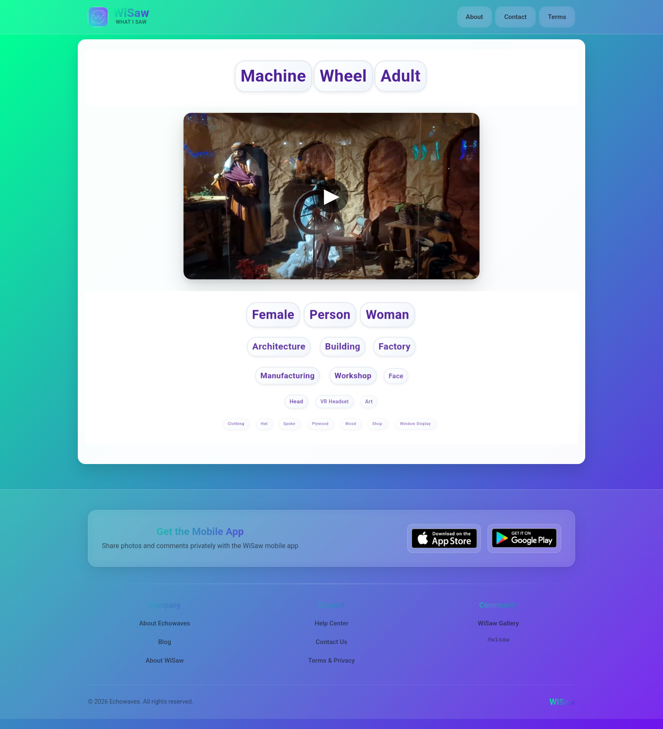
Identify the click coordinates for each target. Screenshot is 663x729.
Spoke (290, 423)
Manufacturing (287, 375)
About (474, 17)
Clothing (237, 423)
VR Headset (335, 401)
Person (330, 314)
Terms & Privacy (331, 660)
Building (342, 346)
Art (369, 401)
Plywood (321, 423)
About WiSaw (164, 660)
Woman (387, 314)
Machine (273, 76)
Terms (557, 17)
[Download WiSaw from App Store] (444, 538)
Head (296, 401)
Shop (377, 423)
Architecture (279, 346)
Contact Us (332, 642)
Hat (265, 423)
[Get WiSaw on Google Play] (524, 538)
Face (396, 376)
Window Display (416, 423)
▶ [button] (332, 195)
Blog (164, 642)
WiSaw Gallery (498, 623)
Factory (394, 346)
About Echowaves (164, 623)
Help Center (331, 623)
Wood (351, 423)
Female (273, 314)
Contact (515, 17)
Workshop (353, 375)
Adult (401, 75)
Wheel (343, 76)
